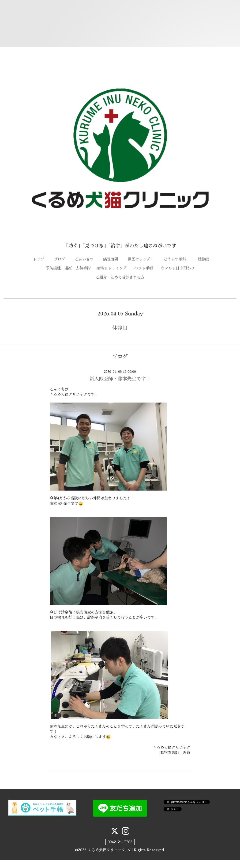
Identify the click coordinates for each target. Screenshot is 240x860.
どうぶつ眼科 (177, 259)
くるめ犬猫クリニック (106, 850)
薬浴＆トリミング (112, 268)
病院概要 (112, 259)
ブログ (61, 259)
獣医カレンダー (143, 259)
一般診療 (201, 259)
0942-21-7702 (120, 842)
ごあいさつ (86, 259)
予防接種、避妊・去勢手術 (68, 268)
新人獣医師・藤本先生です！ (120, 378)
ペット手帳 (145, 268)
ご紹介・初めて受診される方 (120, 277)
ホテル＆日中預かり (178, 268)
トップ (40, 259)
